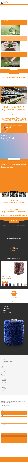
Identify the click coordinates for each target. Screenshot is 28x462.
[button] (3, 284)
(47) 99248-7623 (3, 388)
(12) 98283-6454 (3, 360)
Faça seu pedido (5, 281)
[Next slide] (15, 198)
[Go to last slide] (13, 288)
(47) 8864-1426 (3, 386)
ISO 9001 (7, 127)
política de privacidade (6, 441)
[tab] (12, 301)
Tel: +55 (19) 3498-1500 (5, 458)
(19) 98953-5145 (3, 362)
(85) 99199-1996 (3, 372)
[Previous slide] (13, 198)
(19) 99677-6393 (3, 380)
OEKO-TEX (8, 130)
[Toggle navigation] (23, 2)
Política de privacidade (4, 460)
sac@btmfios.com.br (4, 410)
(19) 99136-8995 (3, 378)
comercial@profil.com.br (18, 365)
